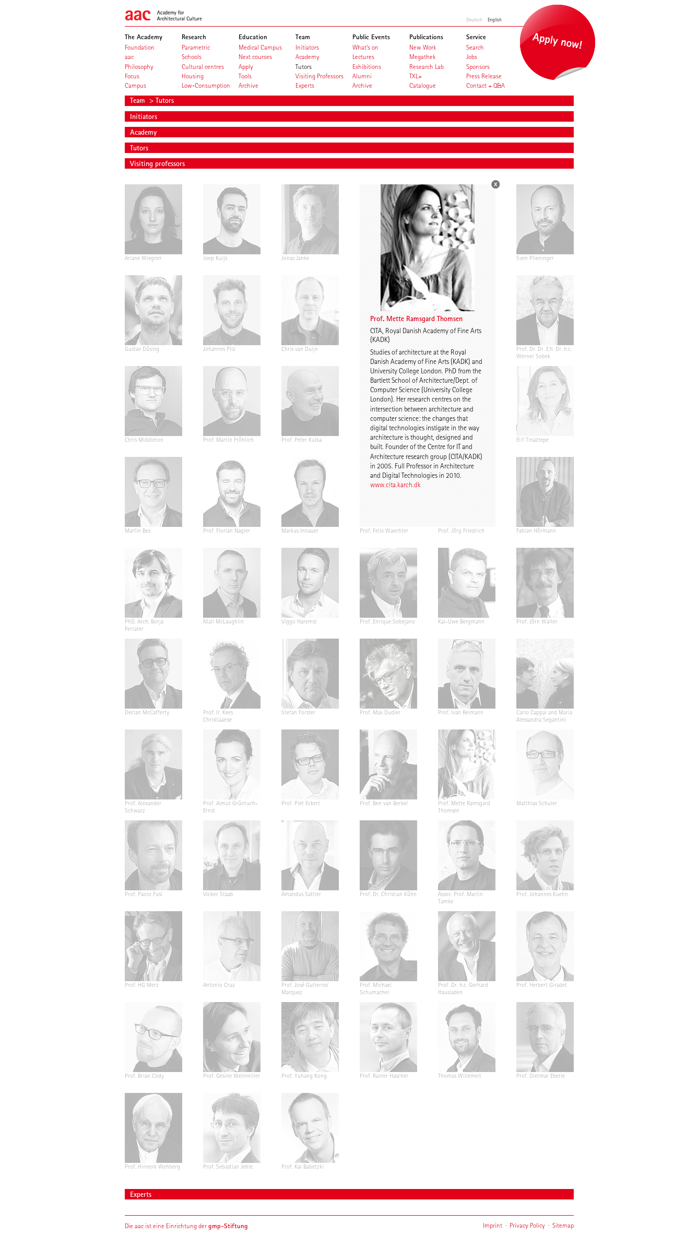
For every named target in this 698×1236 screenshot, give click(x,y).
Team (138, 100)
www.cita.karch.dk (395, 484)
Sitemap (563, 1225)
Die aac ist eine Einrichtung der (186, 1226)
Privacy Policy (527, 1225)
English (495, 19)
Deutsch (474, 19)
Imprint (492, 1225)
